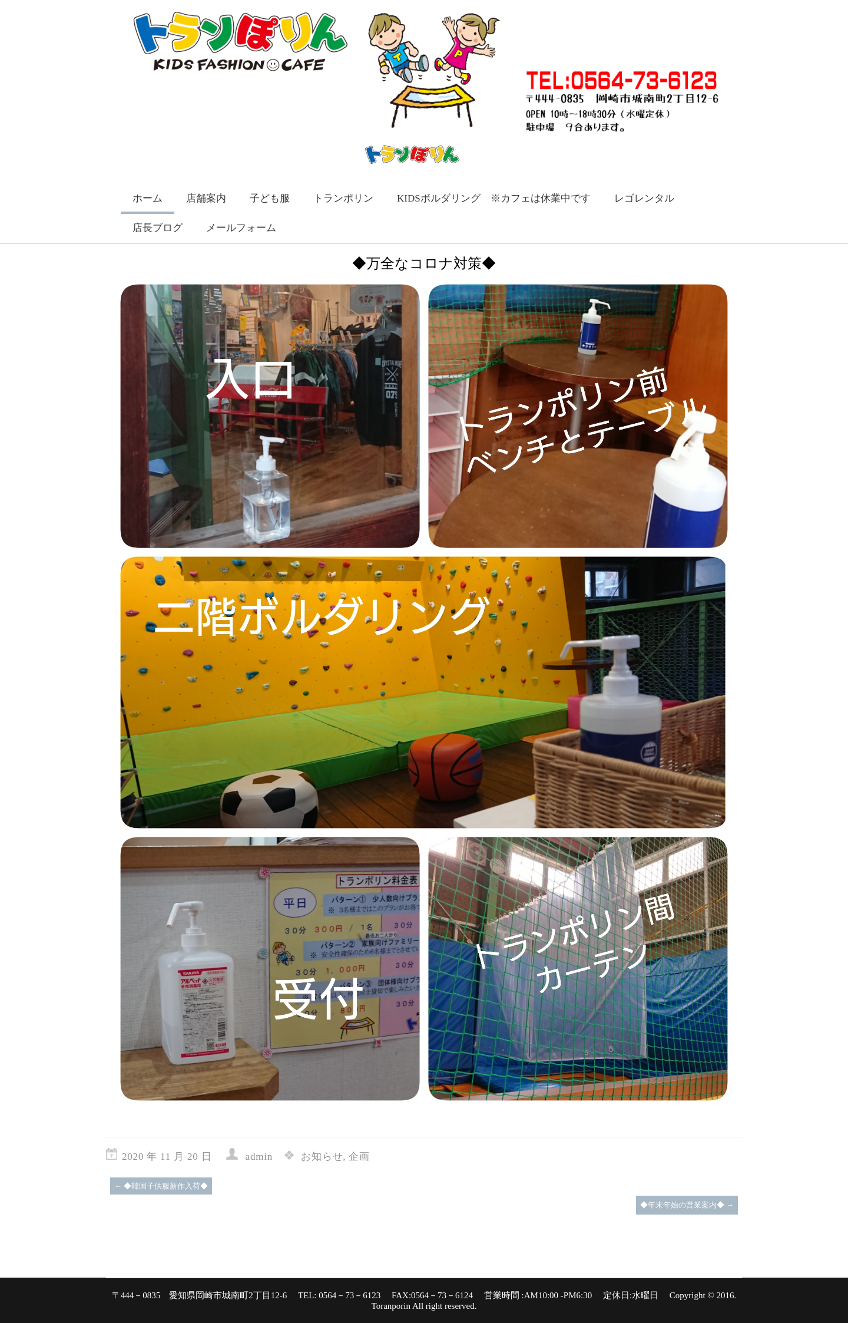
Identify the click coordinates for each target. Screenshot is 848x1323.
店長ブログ (157, 227)
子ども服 (270, 198)
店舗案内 (206, 198)
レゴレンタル (644, 198)
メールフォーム (241, 227)
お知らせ (322, 1156)
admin (259, 1156)
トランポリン (343, 198)
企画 (359, 1156)
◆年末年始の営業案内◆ (687, 1204)
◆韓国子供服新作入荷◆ (161, 1186)
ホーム (147, 198)
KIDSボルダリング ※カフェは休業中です (494, 198)
